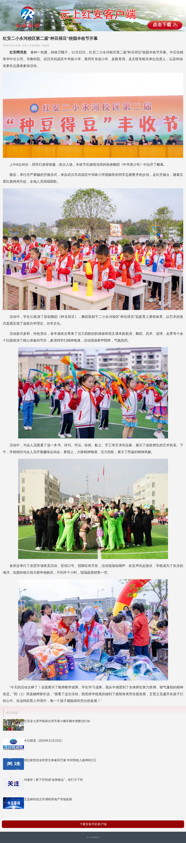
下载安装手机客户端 (93, 824)
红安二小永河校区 (32, 45)
